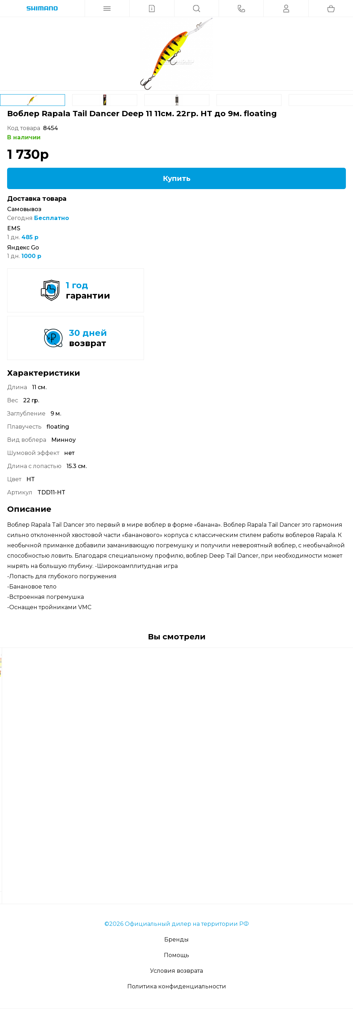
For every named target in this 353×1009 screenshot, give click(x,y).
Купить (177, 178)
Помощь (176, 955)
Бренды (176, 939)
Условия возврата (176, 970)
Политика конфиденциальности (176, 986)
